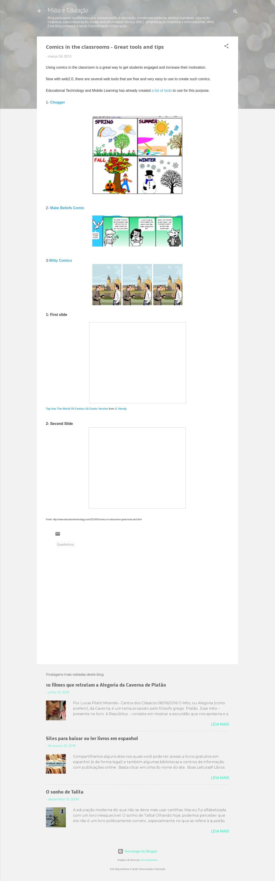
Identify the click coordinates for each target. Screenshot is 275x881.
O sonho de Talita (64, 792)
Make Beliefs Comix (67, 208)
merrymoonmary (149, 860)
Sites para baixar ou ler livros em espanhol (92, 739)
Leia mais (220, 724)
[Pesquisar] (235, 12)
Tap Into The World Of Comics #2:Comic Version (77, 408)
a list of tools (162, 90)
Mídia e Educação (68, 11)
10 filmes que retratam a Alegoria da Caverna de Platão (106, 685)
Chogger (57, 102)
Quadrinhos (65, 544)
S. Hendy (121, 408)
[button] (226, 46)
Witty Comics (60, 260)
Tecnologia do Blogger (137, 851)
